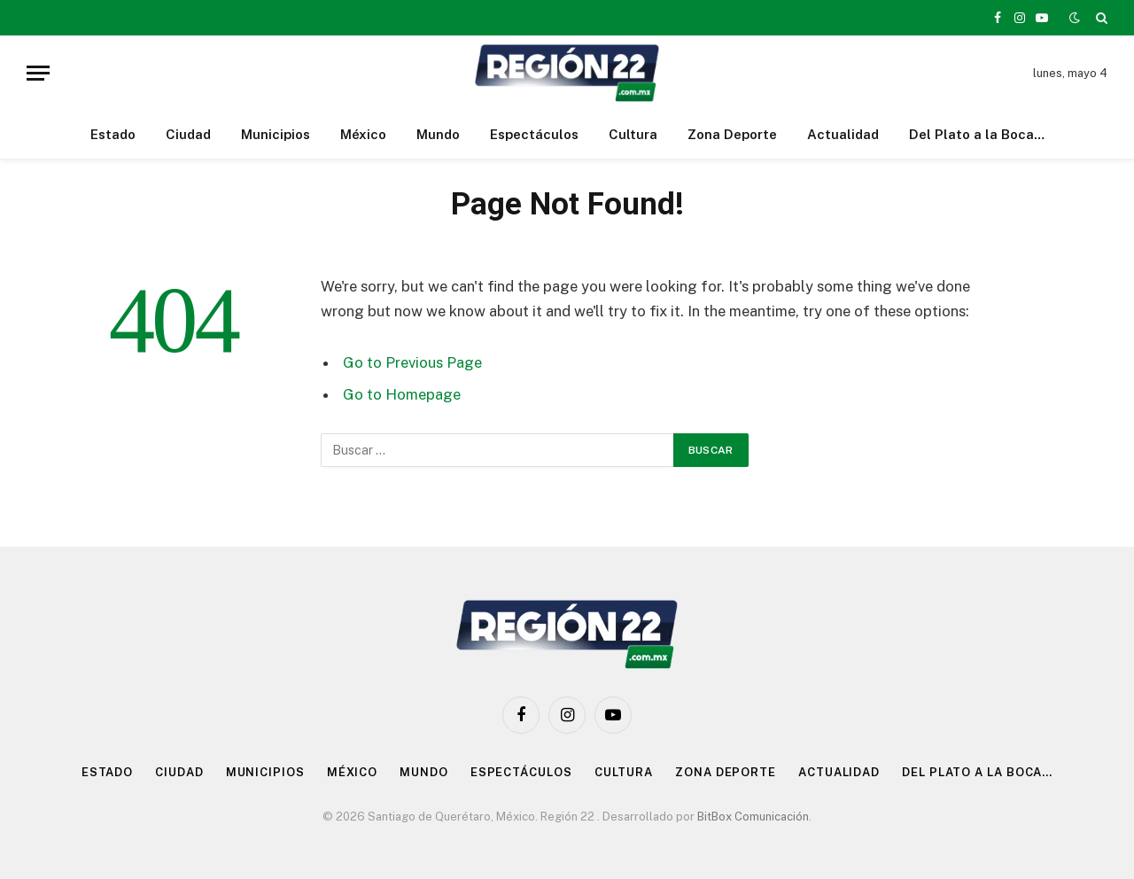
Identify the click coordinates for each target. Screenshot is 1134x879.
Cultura (633, 134)
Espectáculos (534, 134)
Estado (113, 134)
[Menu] (38, 73)
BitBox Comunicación (753, 816)
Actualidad (843, 134)
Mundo (438, 134)
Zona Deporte (732, 134)
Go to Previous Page (412, 362)
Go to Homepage (402, 394)
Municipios (275, 134)
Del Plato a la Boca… (977, 134)
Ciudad (188, 134)
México (363, 134)
